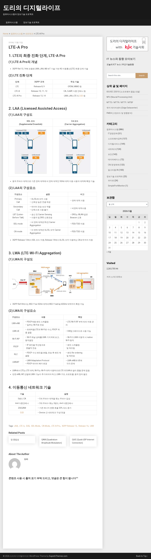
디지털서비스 (114, 144)
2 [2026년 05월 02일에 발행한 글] (145, 222)
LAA (16, 426)
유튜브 (119, 277)
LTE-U (22, 426)
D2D (81, 96)
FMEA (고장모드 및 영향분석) (119, 113)
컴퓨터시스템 (12, 22)
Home (5, 34)
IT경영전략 (113, 133)
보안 (110, 154)
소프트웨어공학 (115, 139)
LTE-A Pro (55, 426)
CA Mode (46, 426)
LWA (92, 426)
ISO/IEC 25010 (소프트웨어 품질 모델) (123, 92)
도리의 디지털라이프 (31, 8)
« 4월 (109, 252)
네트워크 (29, 34)
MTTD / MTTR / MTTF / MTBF (120, 102)
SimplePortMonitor (116, 186)
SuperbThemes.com (58, 556)
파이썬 (111, 180)
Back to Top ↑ (142, 556)
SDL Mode (35, 426)
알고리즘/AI (113, 170)
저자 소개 (111, 277)
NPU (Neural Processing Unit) (119, 97)
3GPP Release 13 (69, 426)
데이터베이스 (114, 159)
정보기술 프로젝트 (31, 22)
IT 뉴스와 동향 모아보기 (121, 59)
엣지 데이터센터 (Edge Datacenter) (122, 108)
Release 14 (83, 426)
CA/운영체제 (113, 165)
